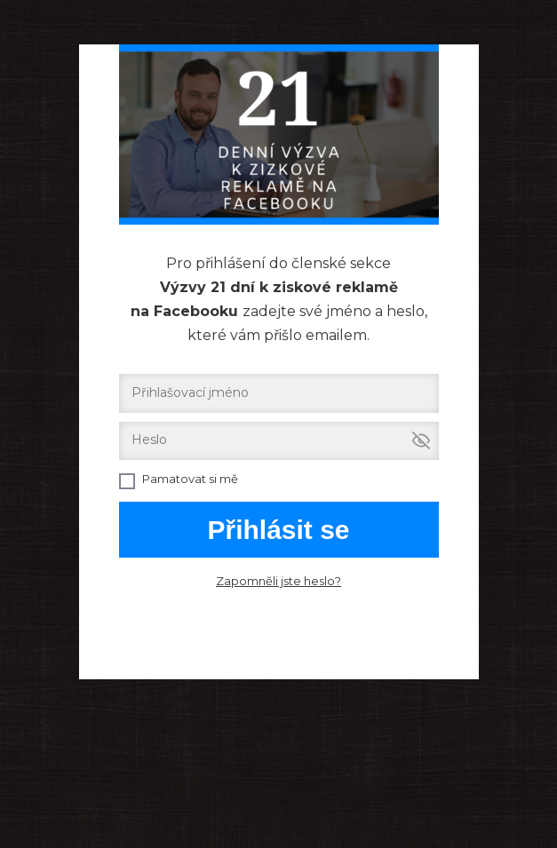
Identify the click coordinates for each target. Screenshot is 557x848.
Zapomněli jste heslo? (278, 581)
